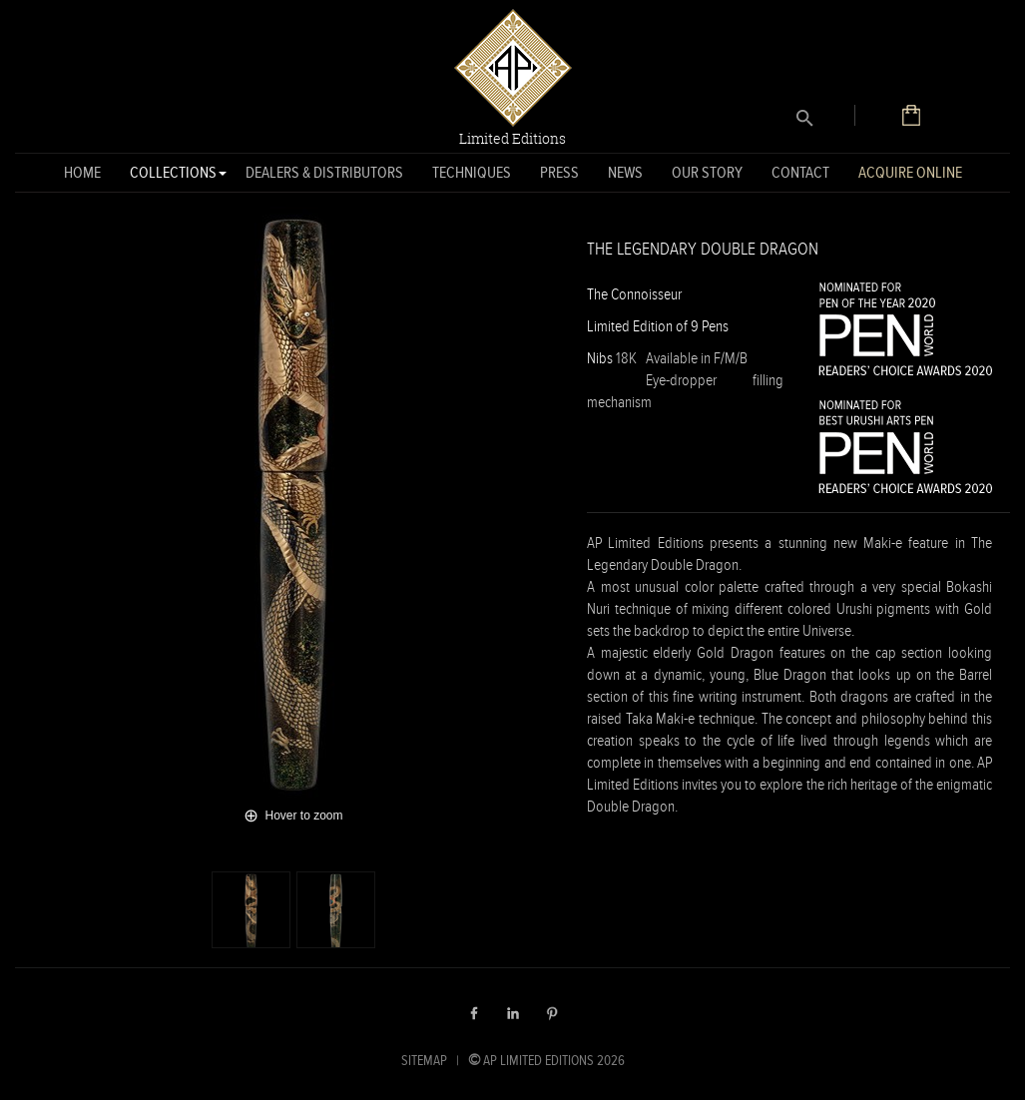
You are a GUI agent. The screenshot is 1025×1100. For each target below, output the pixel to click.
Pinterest (552, 1013)
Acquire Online (910, 172)
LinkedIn (513, 1013)
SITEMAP (424, 1060)
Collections (173, 176)
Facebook (474, 1013)
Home (82, 172)
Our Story (707, 172)
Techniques (471, 172)
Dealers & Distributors (324, 172)
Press (559, 172)
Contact (800, 172)
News (625, 172)
